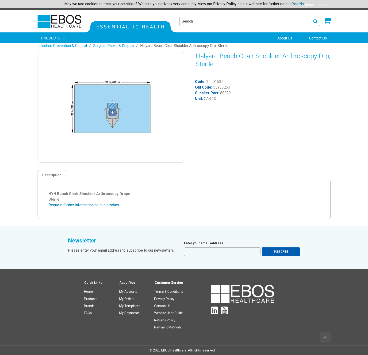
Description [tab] (51, 175)
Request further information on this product (84, 205)
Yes (295, 4)
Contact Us (162, 306)
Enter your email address (203, 243)
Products (90, 299)
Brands (89, 306)
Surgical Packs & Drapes (113, 45)
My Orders (126, 299)
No (301, 4)
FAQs (88, 313)
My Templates (129, 306)
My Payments (129, 313)
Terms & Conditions (168, 291)
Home (88, 291)
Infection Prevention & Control (62, 45)
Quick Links (93, 283)
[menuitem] (54, 38)
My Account (128, 291)
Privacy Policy (164, 299)
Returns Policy (164, 320)
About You (127, 283)
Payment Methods (168, 327)
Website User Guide (168, 313)
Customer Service (169, 283)
